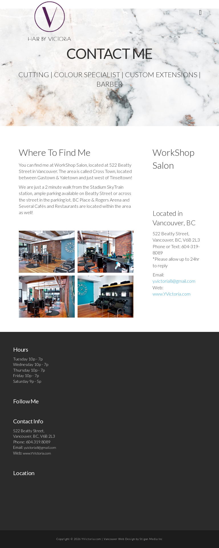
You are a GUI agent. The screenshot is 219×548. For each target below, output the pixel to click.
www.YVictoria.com (171, 293)
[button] (200, 12)
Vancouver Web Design (119, 539)
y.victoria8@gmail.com (174, 281)
